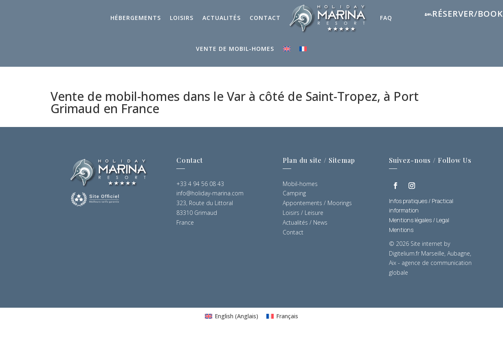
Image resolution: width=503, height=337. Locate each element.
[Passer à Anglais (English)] (231, 316)
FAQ (386, 18)
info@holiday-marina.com (210, 193)
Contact (265, 18)
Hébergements (135, 18)
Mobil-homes (300, 184)
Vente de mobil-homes (235, 49)
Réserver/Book (467, 13)
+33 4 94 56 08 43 (200, 184)
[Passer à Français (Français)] (282, 316)
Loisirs (181, 18)
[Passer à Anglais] (286, 48)
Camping (294, 193)
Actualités (221, 18)
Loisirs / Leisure (303, 213)
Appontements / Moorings (317, 203)
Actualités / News (305, 222)
